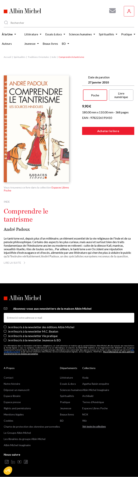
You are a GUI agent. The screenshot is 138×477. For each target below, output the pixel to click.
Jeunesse (65, 408)
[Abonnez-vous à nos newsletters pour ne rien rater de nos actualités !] (111, 11)
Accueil (7, 57)
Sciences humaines (71, 389)
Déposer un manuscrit (17, 389)
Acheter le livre (108, 131)
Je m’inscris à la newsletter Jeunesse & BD (34, 340)
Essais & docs (68, 383)
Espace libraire (12, 395)
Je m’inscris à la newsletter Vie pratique (33, 336)
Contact (8, 377)
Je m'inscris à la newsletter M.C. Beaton (33, 331)
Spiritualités (19, 57)
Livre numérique (121, 95)
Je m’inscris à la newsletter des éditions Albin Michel (41, 327)
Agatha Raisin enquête (95, 383)
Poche (95, 95)
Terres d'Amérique (93, 402)
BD (62, 420)
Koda (85, 377)
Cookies (8, 420)
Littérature (66, 377)
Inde (54, 57)
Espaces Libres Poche (95, 408)
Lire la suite (15, 262)
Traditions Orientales (38, 57)
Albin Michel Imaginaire (17, 445)
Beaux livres (67, 414)
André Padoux (17, 229)
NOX (85, 414)
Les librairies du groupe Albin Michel (24, 439)
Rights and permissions (17, 408)
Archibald (87, 395)
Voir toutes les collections (94, 426)
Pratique (65, 402)
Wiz (84, 420)
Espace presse (12, 402)
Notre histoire (12, 383)
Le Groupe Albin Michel (17, 432)
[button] (7, 470)
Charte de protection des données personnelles (32, 426)
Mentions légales (14, 414)
